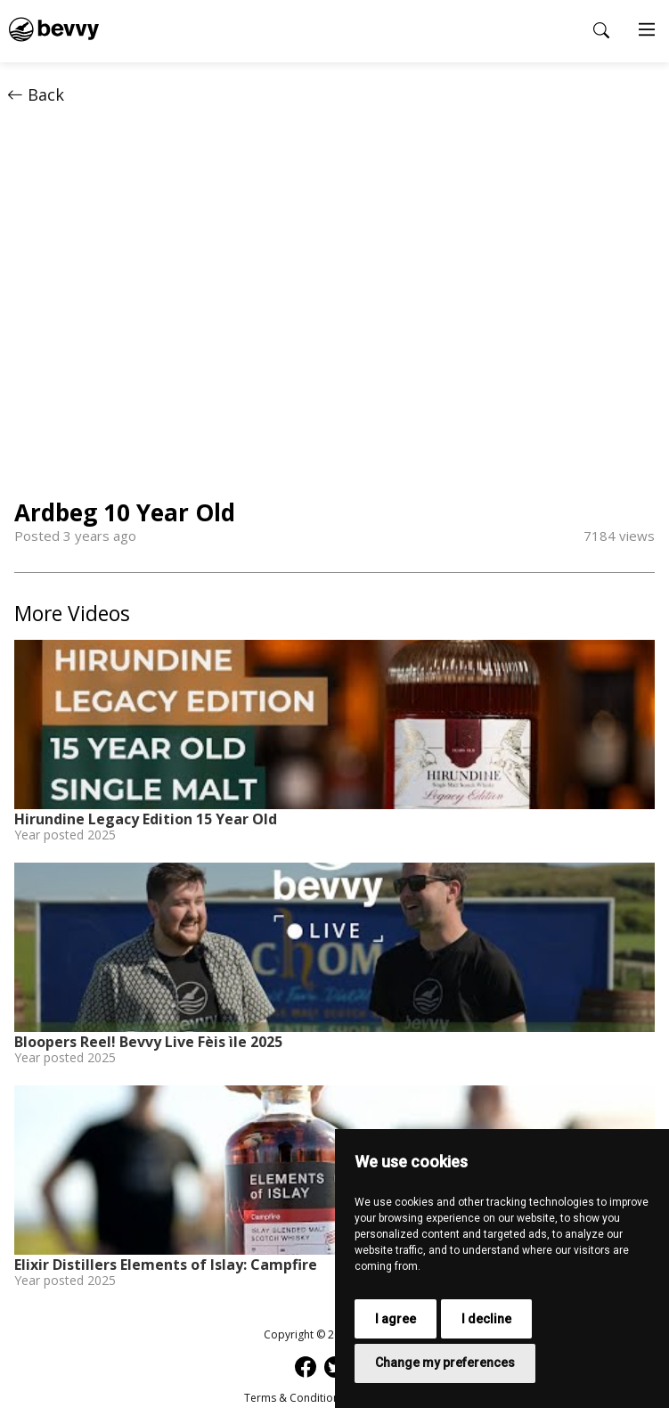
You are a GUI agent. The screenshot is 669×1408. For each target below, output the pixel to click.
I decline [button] (486, 1319)
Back (35, 94)
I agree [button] (395, 1319)
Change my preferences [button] (445, 1362)
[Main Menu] (646, 31)
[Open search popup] (601, 30)
